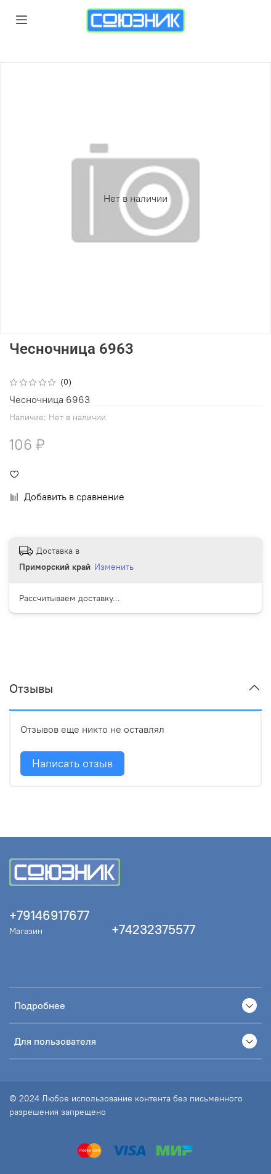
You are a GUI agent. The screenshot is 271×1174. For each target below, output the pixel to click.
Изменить (114, 566)
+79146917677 (49, 915)
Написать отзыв (72, 763)
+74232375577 (153, 929)
